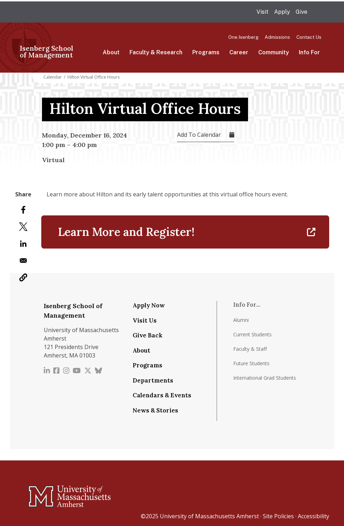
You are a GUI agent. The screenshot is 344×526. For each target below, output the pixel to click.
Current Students (252, 334)
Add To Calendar (199, 135)
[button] (23, 277)
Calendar (52, 77)
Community (273, 52)
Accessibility (313, 516)
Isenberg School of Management (46, 51)
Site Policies (278, 516)
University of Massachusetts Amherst (209, 516)
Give (301, 11)
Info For (309, 52)
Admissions (277, 37)
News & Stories (155, 410)
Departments (153, 380)
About (111, 52)
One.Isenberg (243, 37)
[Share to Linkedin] (23, 243)
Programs (205, 52)
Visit (262, 11)
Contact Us (308, 37)
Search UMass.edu (317, 12)
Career (238, 52)
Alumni (241, 320)
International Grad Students (264, 377)
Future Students (251, 363)
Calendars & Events (162, 395)
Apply (282, 11)
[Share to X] (23, 226)
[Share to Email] (23, 260)
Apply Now (149, 305)
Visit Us (145, 320)
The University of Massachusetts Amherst (92, 12)
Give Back (147, 335)
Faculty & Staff (250, 348)
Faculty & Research (155, 52)
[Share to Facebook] (23, 209)
